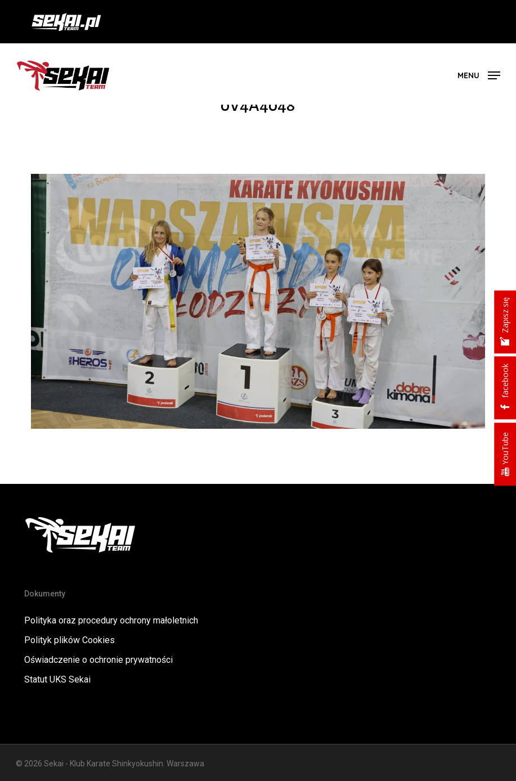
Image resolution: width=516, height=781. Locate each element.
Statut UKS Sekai (57, 679)
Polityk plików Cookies (69, 640)
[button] (478, 74)
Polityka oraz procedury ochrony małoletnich (111, 620)
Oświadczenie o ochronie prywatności (98, 659)
